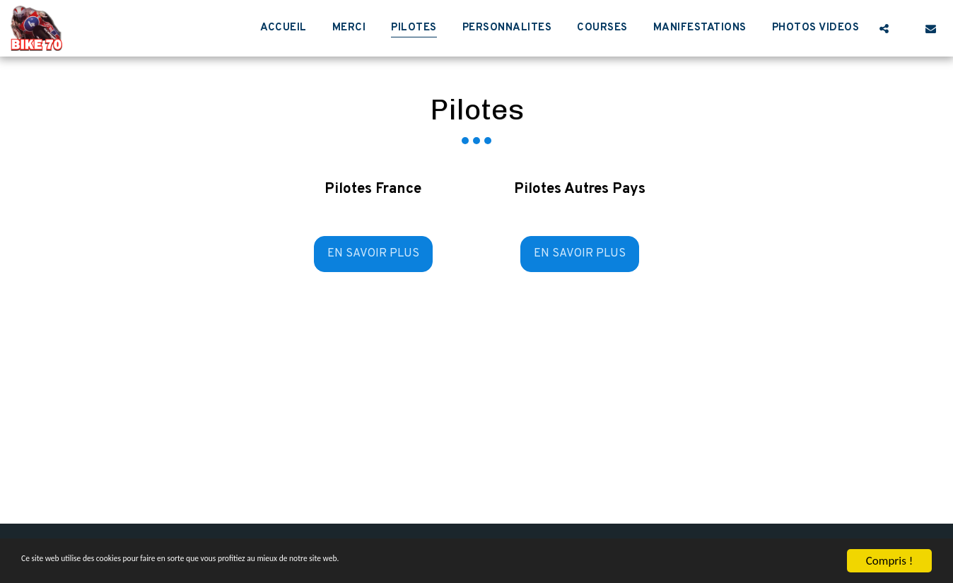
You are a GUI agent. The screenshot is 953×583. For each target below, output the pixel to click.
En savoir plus (373, 253)
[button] (884, 28)
